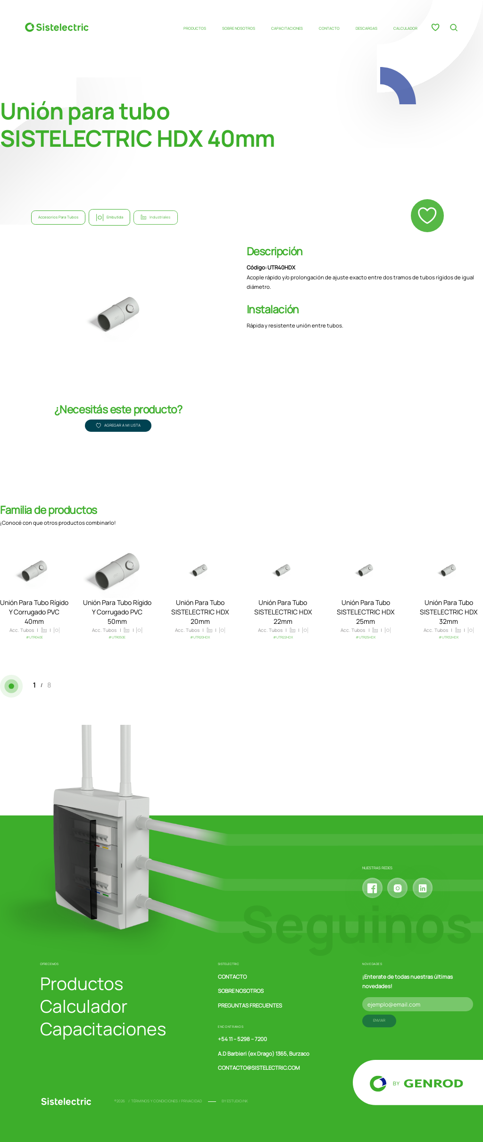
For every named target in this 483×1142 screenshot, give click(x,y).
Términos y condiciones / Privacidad (166, 1101)
